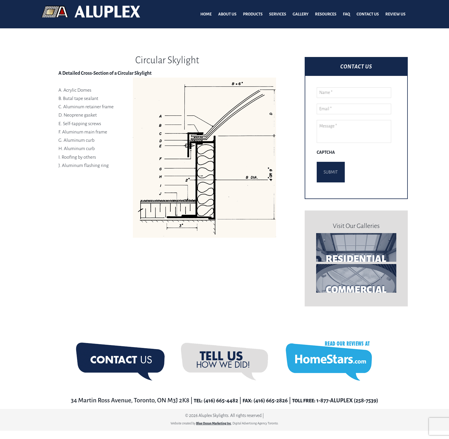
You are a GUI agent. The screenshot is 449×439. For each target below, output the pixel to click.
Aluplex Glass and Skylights (90, 14)
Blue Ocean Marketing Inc (213, 414)
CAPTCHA (326, 152)
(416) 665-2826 (268, 391)
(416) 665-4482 (214, 391)
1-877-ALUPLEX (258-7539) (352, 391)
